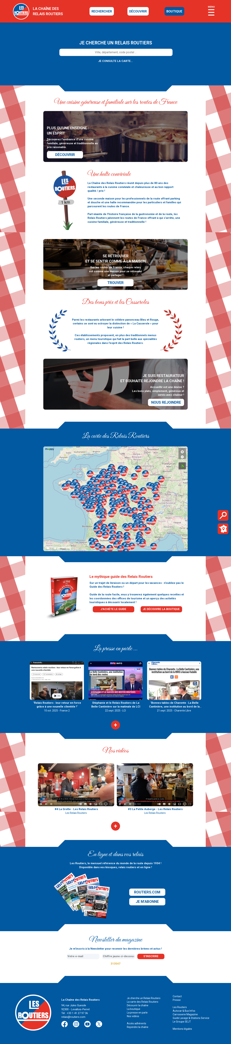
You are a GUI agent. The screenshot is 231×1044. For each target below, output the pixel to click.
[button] (85, 490)
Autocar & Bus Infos (184, 1010)
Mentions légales (182, 1028)
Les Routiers (180, 1007)
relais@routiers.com (73, 1017)
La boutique (133, 1009)
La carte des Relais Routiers (142, 1001)
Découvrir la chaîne (137, 1005)
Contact (177, 996)
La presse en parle (137, 1012)
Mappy (63, 549)
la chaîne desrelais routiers (48, 11)
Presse (177, 1000)
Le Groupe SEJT (182, 1021)
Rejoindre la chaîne (137, 1027)
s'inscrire (150, 956)
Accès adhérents (136, 1023)
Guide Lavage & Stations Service (191, 1018)
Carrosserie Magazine (185, 1014)
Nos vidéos (133, 1016)
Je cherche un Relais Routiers (143, 998)
